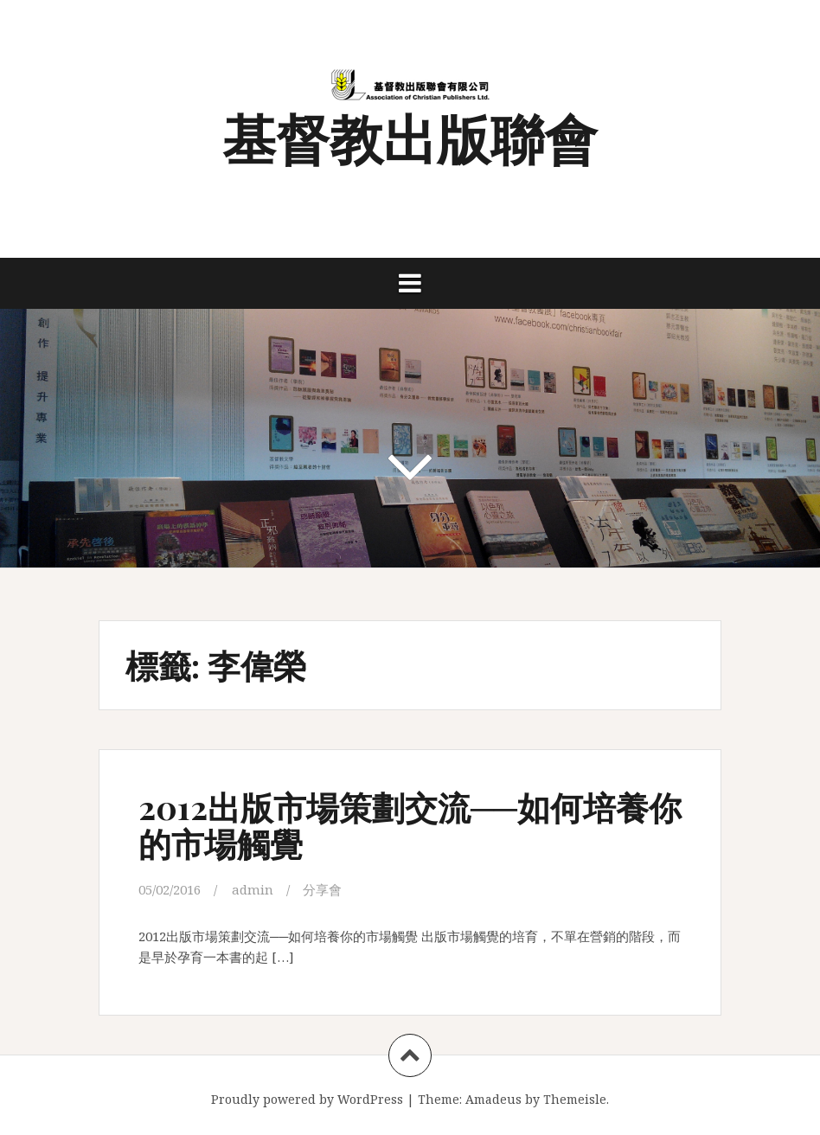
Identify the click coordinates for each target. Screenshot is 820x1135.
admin (252, 889)
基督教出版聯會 (410, 137)
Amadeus (493, 1099)
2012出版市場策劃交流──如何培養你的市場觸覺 (410, 825)
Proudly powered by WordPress (307, 1099)
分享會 (322, 889)
